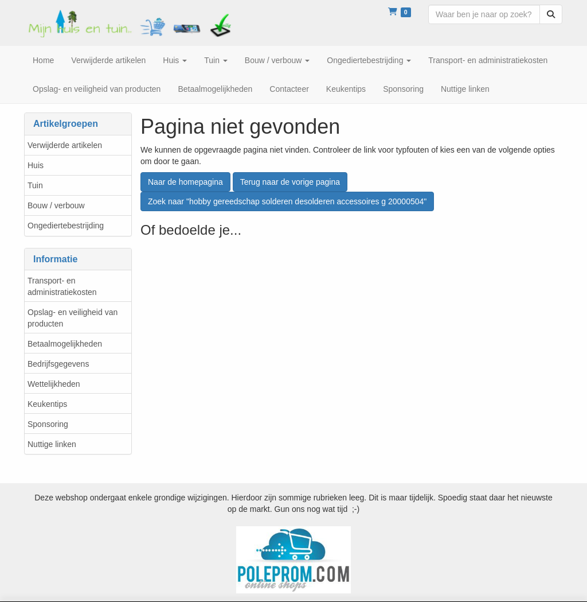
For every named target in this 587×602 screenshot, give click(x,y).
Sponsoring (48, 424)
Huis (36, 165)
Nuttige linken (52, 444)
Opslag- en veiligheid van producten (73, 318)
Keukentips (47, 404)
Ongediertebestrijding (66, 225)
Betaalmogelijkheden (65, 343)
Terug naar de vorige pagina (290, 182)
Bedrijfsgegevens (58, 363)
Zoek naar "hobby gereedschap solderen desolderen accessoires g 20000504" (287, 201)
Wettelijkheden (54, 384)
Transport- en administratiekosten (62, 286)
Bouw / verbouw (56, 205)
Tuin (35, 185)
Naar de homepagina (185, 182)
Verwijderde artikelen (65, 145)
